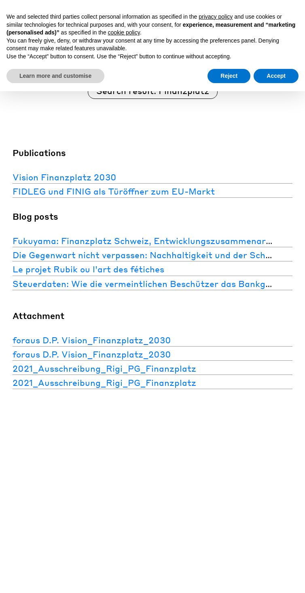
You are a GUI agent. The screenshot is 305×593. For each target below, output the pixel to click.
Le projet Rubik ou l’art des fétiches (88, 268)
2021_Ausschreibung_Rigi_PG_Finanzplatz (104, 367)
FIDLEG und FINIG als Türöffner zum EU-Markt (114, 191)
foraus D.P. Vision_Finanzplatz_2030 (92, 339)
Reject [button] (228, 76)
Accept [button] (276, 76)
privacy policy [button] (216, 16)
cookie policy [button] (124, 32)
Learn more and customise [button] (55, 76)
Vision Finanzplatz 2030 (64, 176)
